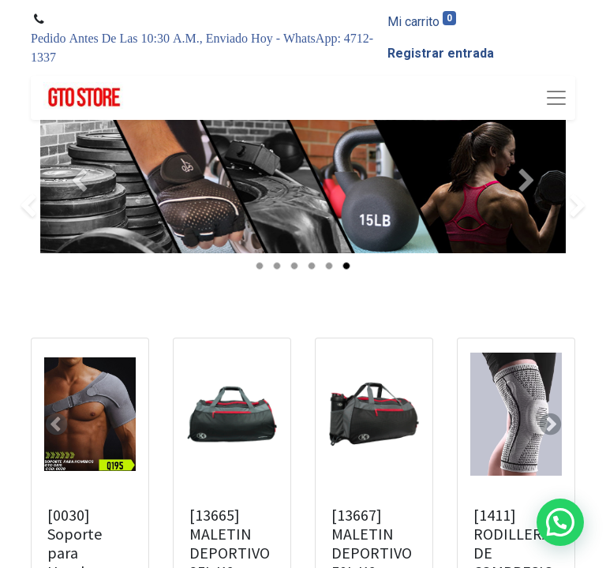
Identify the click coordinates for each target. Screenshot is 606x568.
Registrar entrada (440, 53)
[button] (56, 424)
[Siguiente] (526, 206)
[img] (24, 206)
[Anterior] (79, 206)
